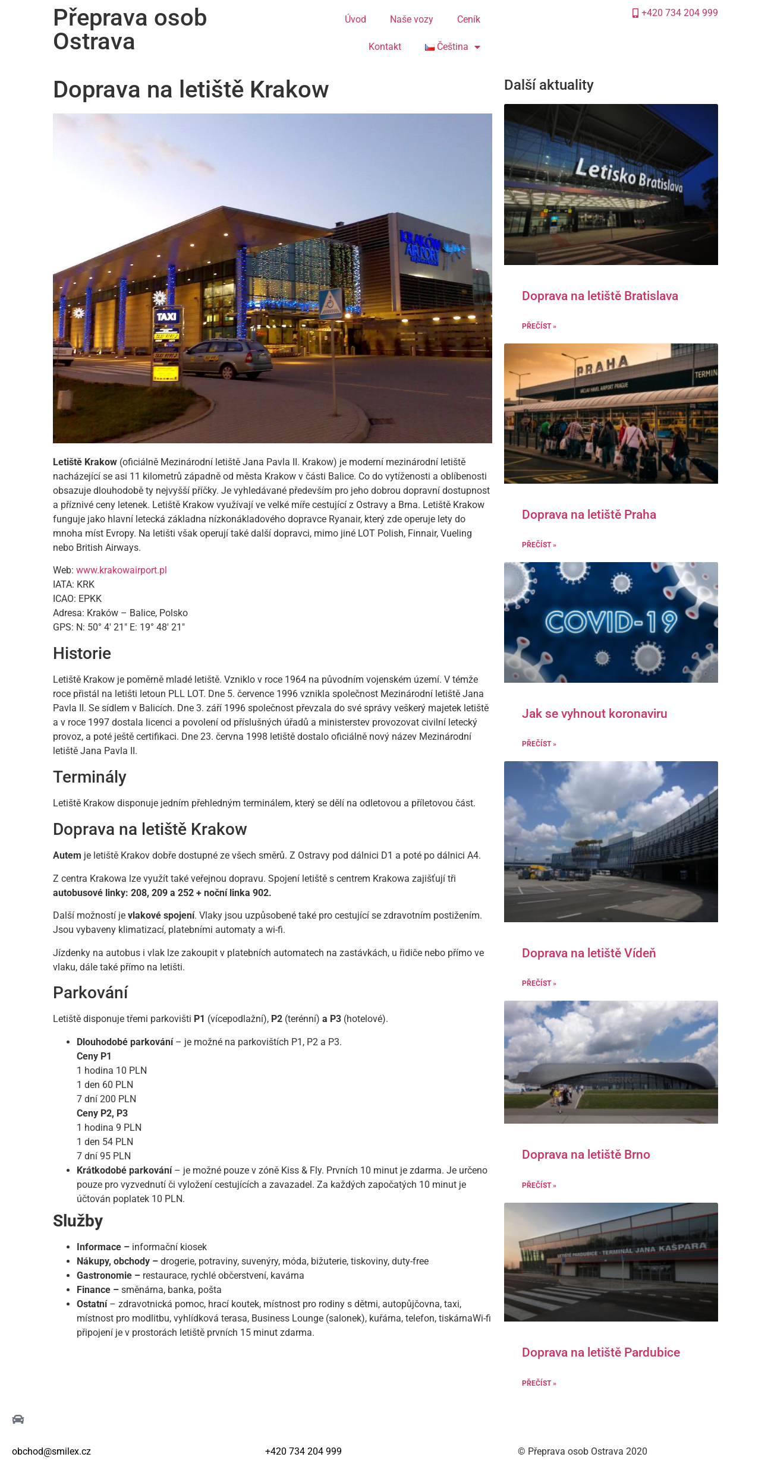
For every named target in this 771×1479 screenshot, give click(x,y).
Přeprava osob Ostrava (130, 29)
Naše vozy (411, 19)
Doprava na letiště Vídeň (589, 953)
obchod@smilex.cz (51, 1451)
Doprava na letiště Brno (586, 1154)
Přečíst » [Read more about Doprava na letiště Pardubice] (539, 1383)
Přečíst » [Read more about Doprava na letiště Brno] (539, 1185)
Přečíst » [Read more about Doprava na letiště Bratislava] (539, 326)
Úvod (355, 19)
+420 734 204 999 (303, 1451)
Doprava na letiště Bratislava (600, 296)
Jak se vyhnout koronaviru (595, 714)
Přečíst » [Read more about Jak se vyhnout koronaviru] (539, 744)
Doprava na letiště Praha (589, 514)
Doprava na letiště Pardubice (601, 1352)
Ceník (468, 19)
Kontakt (385, 46)
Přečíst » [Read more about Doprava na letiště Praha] (539, 545)
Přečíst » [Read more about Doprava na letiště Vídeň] (539, 983)
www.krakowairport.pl (121, 570)
